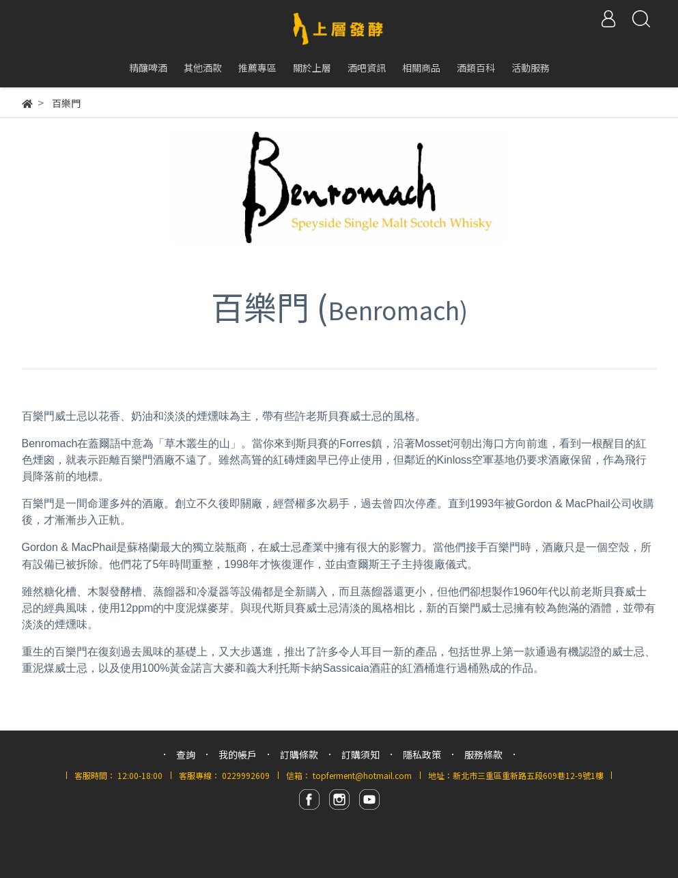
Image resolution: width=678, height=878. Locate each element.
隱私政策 (422, 754)
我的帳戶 (237, 754)
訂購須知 (360, 754)
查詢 (185, 754)
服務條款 (483, 754)
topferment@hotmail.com (362, 775)
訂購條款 (299, 754)
